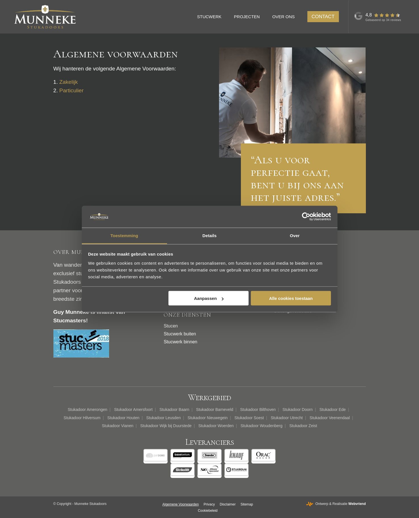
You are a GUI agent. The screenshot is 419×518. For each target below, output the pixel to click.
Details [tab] (210, 235)
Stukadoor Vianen (118, 425)
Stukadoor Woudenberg (262, 425)
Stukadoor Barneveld (214, 409)
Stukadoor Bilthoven (258, 409)
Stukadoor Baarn (174, 409)
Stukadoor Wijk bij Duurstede (166, 425)
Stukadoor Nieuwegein (207, 417)
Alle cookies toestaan (290, 298)
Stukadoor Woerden (216, 425)
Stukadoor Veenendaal (330, 417)
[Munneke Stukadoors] (45, 16)
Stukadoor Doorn (298, 409)
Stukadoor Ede (333, 409)
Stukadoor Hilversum (82, 417)
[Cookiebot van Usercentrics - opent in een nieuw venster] (306, 216)
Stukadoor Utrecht (287, 417)
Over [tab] (295, 235)
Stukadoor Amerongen (87, 409)
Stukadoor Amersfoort (133, 409)
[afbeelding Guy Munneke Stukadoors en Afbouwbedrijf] (255, 102)
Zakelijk (68, 82)
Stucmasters (69, 320)
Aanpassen (209, 298)
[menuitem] (211, 16)
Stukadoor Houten (123, 417)
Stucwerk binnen (180, 341)
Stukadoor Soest (249, 417)
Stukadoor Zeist (303, 425)
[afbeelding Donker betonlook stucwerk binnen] (329, 102)
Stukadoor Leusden (163, 417)
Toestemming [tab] (124, 235)
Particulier (71, 90)
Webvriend (357, 504)
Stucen (171, 325)
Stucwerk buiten (180, 333)
